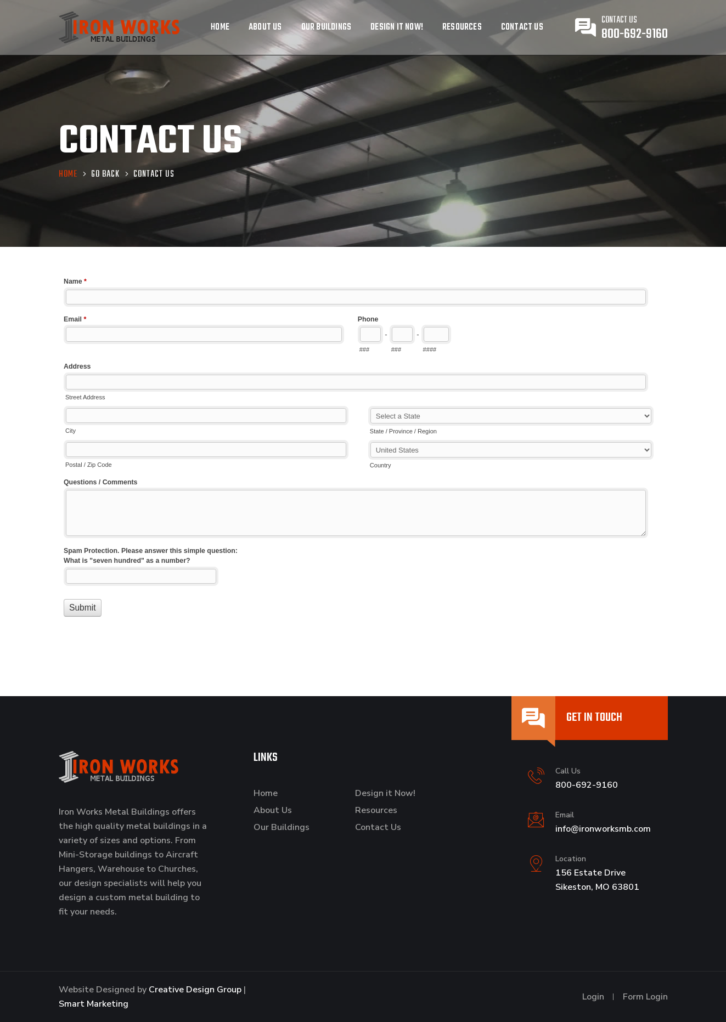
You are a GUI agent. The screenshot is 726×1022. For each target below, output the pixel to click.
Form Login (645, 997)
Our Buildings (326, 27)
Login (593, 997)
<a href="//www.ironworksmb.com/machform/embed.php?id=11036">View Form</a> (363, 458)
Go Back (105, 175)
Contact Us (522, 27)
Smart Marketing (93, 1004)
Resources (462, 27)
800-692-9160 (634, 34)
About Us (265, 27)
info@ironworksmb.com (603, 829)
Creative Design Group (195, 990)
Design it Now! (396, 27)
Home (220, 27)
